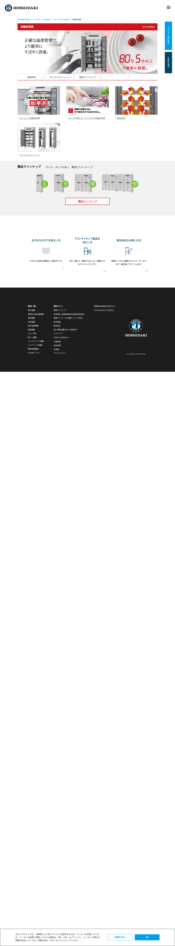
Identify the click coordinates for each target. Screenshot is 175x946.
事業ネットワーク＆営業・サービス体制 (68, 318)
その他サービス (34, 353)
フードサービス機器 (35, 345)
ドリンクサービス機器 (36, 341)
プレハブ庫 (32, 333)
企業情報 (57, 341)
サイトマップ (58, 333)
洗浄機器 (31, 322)
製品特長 (31, 77)
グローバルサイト (61, 337)
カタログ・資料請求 (168, 35)
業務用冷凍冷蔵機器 (36, 314)
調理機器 (31, 329)
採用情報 (57, 322)
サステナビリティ (60, 353)
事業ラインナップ (60, 310)
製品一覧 (32, 306)
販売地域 (57, 345)
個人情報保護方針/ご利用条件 (65, 329)
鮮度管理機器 (33, 349)
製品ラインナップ (87, 77)
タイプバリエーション (59, 77)
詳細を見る (120, 937)
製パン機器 (32, 337)
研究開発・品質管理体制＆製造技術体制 (69, 314)
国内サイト (58, 306)
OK (147, 937)
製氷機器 (31, 310)
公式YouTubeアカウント (104, 306)
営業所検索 (168, 62)
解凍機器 (31, 318)
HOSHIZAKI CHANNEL (104, 310)
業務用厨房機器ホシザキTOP (29, 20)
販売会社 (57, 326)
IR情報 (56, 349)
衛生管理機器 (64, 20)
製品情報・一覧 (49, 20)
